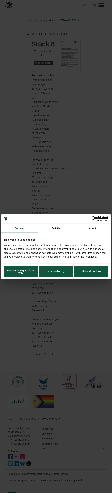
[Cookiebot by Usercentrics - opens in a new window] (94, 218)
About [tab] (92, 228)
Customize (56, 271)
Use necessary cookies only (20, 271)
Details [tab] (56, 228)
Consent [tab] (20, 228)
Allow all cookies (91, 271)
